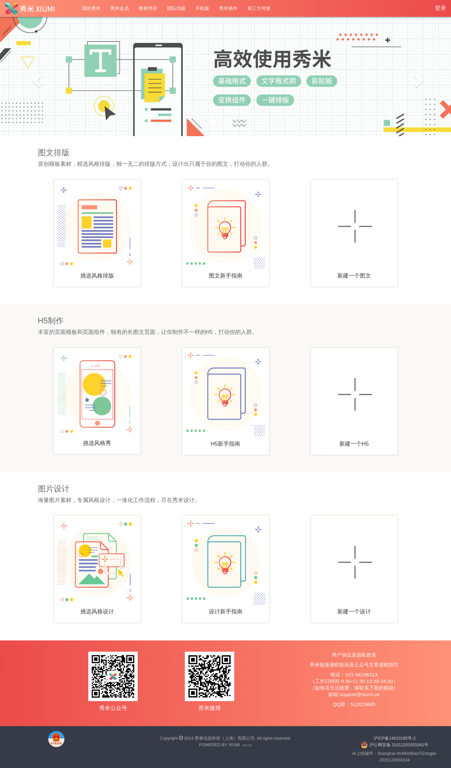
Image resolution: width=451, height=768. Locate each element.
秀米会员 (119, 8)
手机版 (202, 8)
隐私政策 (366, 655)
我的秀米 (91, 8)
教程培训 (148, 8)
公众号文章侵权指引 (376, 664)
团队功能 (176, 8)
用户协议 (342, 655)
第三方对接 (258, 8)
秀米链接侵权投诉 (329, 664)
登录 (440, 8)
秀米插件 (228, 8)
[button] (34, 76)
